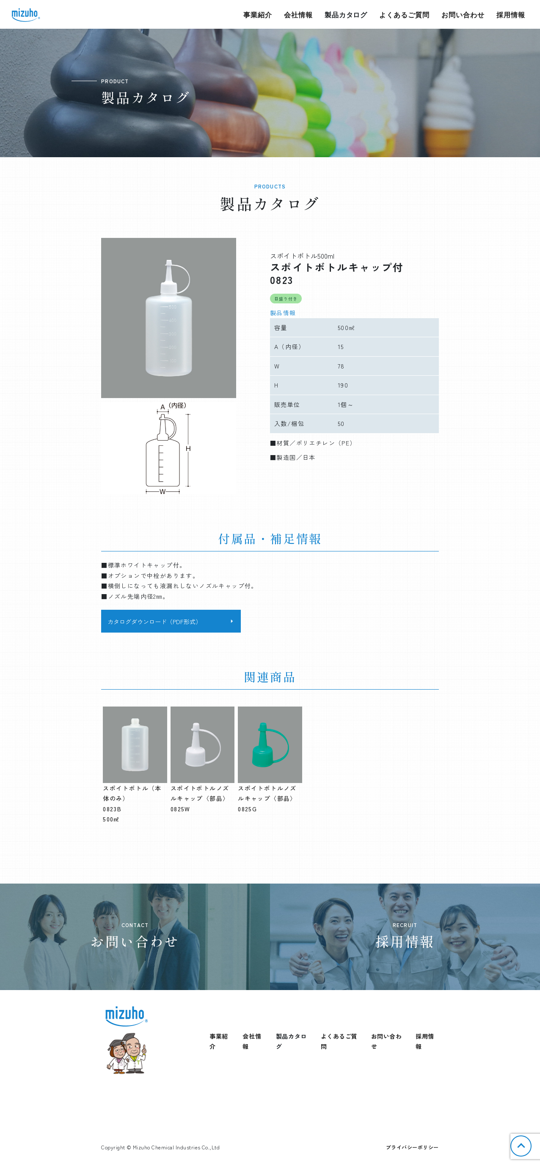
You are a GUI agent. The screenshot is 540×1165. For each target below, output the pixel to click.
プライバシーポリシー (412, 1147)
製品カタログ (346, 15)
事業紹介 (257, 15)
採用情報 (510, 15)
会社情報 (298, 15)
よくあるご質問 (404, 15)
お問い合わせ (463, 15)
